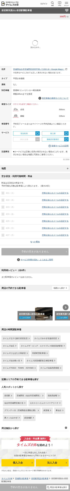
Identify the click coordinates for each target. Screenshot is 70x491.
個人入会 (18, 462)
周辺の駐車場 (39, 478)
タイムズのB (6, 478)
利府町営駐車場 (39, 353)
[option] (35, 307)
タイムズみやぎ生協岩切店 (45, 338)
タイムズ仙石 (8, 346)
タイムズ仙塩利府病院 (49, 368)
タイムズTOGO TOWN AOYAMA (18, 368)
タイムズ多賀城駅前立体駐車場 (40, 361)
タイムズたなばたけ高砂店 (14, 353)
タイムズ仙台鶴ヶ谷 (11, 361)
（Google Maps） (39, 69)
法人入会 (52, 462)
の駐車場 (21, 478)
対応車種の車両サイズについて (55, 98)
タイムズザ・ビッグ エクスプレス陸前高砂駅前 (42, 346)
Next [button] (66, 307)
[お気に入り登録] (67, 10)
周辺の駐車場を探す (58, 487)
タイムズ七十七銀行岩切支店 (15, 338)
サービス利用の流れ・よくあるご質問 (37, 260)
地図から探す (59, 288)
